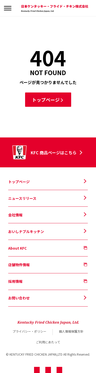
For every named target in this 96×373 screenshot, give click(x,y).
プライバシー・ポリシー (29, 331)
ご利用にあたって (48, 342)
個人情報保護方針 (71, 331)
